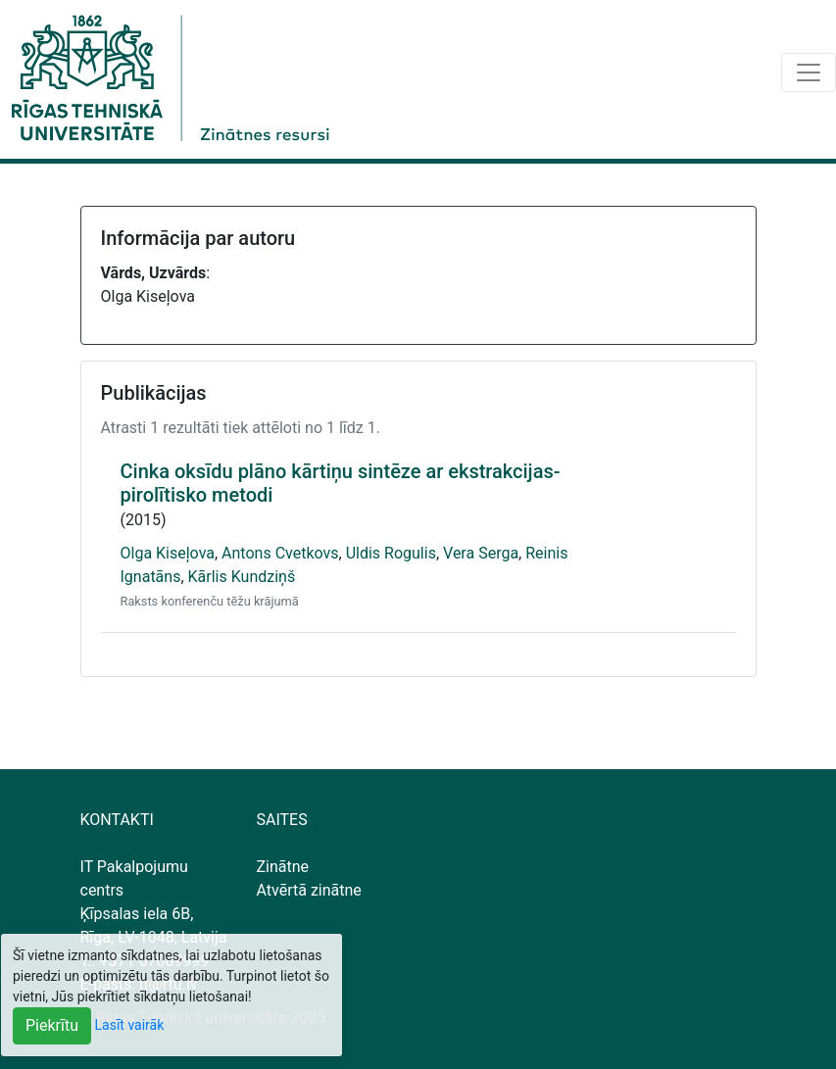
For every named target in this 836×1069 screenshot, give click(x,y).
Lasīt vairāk (130, 1025)
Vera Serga (480, 553)
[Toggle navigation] (808, 72)
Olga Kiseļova (168, 553)
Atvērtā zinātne (309, 890)
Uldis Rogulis (391, 553)
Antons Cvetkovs (279, 553)
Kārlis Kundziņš (242, 576)
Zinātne (283, 866)
